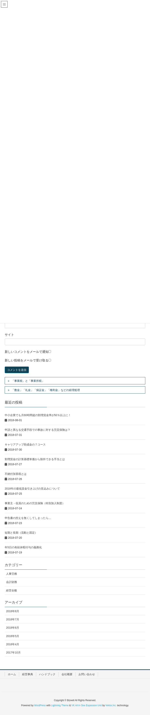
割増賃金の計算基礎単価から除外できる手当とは (35, 459)
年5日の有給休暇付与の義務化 (23, 547)
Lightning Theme (60, 705)
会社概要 (67, 674)
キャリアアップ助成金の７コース (25, 444)
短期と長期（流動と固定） (21, 532)
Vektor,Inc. (110, 705)
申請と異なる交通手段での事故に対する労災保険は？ (37, 429)
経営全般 (11, 590)
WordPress (40, 705)
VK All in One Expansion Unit (86, 705)
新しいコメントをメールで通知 (26, 351)
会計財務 (11, 582)
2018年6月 (12, 627)
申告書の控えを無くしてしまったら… (28, 518)
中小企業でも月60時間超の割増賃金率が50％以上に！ (38, 415)
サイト (9, 334)
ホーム (12, 674)
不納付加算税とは (16, 473)
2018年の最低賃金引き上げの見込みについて (32, 488)
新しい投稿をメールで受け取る (26, 360)
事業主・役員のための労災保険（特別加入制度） (35, 503)
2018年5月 (12, 636)
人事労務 (11, 573)
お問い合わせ (87, 674)
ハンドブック (47, 674)
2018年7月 (12, 619)
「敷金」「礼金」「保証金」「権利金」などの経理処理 (46, 390)
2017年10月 (13, 652)
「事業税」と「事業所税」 (28, 380)
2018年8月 (12, 611)
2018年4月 (12, 644)
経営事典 (27, 674)
